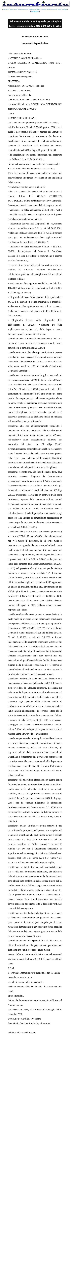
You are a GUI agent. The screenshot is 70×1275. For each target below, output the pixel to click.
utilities (64, 9)
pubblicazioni (46, 9)
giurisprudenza (23, 9)
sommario (6, 9)
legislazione (13, 9)
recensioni (54, 9)
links (60, 9)
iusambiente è (35, 11)
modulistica (37, 9)
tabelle (31, 9)
